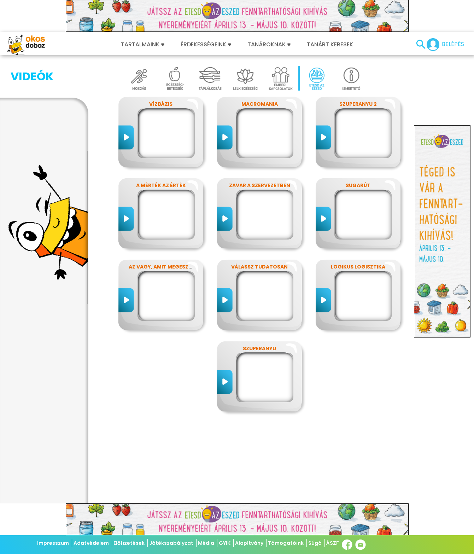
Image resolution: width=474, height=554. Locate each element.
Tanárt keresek (330, 44)
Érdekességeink (206, 44)
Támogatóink (286, 543)
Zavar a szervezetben (259, 185)
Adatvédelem (91, 543)
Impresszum (53, 543)
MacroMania (259, 104)
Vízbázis (160, 104)
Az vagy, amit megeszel (161, 266)
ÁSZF (332, 543)
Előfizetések (129, 543)
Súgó (315, 543)
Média (206, 543)
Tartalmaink (142, 44)
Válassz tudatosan (259, 266)
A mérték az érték (161, 185)
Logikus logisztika (358, 266)
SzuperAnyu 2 (358, 104)
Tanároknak (269, 44)
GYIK (224, 543)
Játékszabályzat (171, 543)
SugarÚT (358, 185)
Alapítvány (249, 543)
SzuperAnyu (259, 348)
